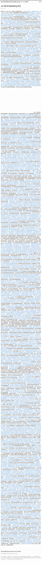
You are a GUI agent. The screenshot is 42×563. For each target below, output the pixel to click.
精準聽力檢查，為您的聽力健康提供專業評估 (19, 140)
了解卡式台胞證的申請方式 (7, 182)
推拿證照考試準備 (23, 251)
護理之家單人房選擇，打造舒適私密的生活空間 (11, 145)
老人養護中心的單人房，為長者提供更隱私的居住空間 (26, 126)
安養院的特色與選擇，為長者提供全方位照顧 (23, 211)
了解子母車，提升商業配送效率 (32, 477)
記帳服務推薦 (32, 215)
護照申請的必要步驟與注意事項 (24, 64)
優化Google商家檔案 (32, 381)
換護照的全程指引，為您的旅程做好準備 (24, 409)
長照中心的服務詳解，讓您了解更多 (31, 39)
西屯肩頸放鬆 (13, 80)
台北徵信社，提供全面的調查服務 (19, 67)
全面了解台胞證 (16, 36)
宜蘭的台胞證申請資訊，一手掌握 (11, 15)
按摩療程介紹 (13, 364)
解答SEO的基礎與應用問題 (20, 137)
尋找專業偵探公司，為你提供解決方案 (30, 247)
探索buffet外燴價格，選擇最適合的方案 (15, 380)
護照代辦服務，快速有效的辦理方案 (10, 202)
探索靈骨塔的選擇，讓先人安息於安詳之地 (29, 20)
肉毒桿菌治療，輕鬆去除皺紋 (22, 291)
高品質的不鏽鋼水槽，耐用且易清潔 (13, 312)
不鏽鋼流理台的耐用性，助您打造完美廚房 (14, 51)
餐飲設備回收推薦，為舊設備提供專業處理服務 (26, 442)
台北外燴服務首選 (35, 529)
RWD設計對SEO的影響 (32, 186)
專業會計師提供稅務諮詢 (7, 274)
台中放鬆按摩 (9, 466)
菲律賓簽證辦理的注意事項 (26, 478)
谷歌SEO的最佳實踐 (16, 68)
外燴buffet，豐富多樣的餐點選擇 (7, 264)
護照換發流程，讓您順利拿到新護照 (15, 430)
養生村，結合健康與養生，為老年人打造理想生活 (19, 470)
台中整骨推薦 (29, 251)
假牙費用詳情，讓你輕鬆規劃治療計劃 (20, 183)
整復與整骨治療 (17, 405)
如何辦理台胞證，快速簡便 (35, 164)
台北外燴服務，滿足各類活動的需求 (16, 174)
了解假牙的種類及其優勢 (24, 215)
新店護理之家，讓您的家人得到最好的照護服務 (10, 491)
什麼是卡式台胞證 (15, 473)
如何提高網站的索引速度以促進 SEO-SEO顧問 (14, 2)
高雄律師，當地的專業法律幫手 (18, 29)
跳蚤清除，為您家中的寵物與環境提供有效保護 (23, 416)
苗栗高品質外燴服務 (11, 14)
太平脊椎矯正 (14, 339)
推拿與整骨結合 (18, 219)
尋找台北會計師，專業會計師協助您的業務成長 (10, 461)
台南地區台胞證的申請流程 (8, 405)
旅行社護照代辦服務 (26, 349)
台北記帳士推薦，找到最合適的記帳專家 (27, 270)
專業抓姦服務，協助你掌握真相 (24, 352)
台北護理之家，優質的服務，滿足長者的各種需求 (24, 397)
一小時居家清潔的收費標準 (19, 280)
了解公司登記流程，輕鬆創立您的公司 (12, 282)
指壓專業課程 (24, 219)
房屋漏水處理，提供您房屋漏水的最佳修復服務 (17, 276)
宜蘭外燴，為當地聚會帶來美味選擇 (18, 231)
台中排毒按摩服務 (17, 20)
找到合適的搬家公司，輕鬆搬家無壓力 (15, 283)
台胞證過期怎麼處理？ (15, 215)
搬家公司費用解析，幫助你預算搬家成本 (22, 287)
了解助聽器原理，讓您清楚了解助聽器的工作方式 (22, 182)
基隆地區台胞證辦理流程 (36, 302)
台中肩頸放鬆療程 (14, 352)
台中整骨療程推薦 (34, 44)
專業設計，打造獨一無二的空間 (21, 168)
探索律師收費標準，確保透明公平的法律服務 (20, 197)
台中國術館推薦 (24, 318)
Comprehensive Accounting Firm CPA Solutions (31, 336)
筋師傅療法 (17, 432)
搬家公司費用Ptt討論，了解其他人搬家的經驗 (17, 48)
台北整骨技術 (26, 229)
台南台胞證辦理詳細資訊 (21, 59)
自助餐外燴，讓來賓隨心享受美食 (22, 120)
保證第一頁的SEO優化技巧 (19, 316)
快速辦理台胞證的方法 (23, 130)
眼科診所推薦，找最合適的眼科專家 (26, 473)
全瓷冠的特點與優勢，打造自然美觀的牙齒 (20, 466)
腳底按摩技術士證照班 (8, 535)
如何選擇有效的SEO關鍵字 (11, 84)
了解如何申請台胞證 (24, 311)
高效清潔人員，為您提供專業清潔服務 (19, 138)
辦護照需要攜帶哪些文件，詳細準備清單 (14, 479)
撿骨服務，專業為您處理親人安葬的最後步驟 (24, 116)
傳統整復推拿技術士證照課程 (9, 136)
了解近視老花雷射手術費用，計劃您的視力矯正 (31, 509)
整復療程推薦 (29, 65)
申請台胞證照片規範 (26, 198)
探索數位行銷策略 (5, 134)
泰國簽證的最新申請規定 (19, 344)
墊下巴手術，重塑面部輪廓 (20, 136)
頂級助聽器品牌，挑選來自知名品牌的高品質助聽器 (18, 401)
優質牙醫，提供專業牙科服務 (22, 85)
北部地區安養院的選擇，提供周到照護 (30, 359)
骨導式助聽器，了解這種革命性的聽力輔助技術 (14, 266)
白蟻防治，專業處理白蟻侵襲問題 (11, 327)
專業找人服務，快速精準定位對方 (12, 510)
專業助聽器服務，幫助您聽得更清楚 (21, 83)
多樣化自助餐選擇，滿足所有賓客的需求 (11, 251)
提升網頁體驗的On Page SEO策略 (11, 295)
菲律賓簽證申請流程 (13, 368)
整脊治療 (31, 209)
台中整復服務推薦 (15, 537)
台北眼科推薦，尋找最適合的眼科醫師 (33, 16)
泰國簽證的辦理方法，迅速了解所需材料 (24, 314)
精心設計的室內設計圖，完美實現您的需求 (10, 379)
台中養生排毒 (32, 429)
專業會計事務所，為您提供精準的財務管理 (12, 294)
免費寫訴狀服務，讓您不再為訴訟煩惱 (12, 24)
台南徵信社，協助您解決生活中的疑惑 (25, 203)
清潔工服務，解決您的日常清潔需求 (13, 121)
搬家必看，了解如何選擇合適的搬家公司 (25, 534)
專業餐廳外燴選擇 (30, 114)
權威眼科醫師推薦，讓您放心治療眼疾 (27, 243)
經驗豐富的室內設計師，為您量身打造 (26, 465)
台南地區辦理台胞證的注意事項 (21, 233)
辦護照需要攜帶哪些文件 (21, 53)
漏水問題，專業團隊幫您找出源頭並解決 (18, 389)
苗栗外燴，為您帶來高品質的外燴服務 (23, 44)
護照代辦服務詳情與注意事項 (7, 65)
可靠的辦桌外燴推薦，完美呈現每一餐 (31, 295)
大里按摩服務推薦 (10, 191)
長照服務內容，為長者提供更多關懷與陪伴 (24, 315)
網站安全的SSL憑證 (22, 333)
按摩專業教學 (10, 36)
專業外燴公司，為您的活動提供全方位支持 (27, 418)
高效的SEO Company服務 (19, 39)
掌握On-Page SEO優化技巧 (26, 472)
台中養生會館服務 (27, 515)
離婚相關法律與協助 (30, 525)
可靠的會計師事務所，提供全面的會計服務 (31, 440)
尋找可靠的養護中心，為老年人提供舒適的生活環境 (18, 227)
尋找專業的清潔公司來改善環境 (35, 125)
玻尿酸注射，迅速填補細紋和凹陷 (25, 379)
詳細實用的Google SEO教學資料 (25, 510)
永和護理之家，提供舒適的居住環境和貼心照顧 (10, 542)
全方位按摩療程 (29, 48)
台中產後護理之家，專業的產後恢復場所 (29, 497)
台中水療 (11, 367)
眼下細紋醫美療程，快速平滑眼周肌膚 (32, 231)
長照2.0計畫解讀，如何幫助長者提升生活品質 (28, 499)
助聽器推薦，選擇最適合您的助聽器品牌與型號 (30, 234)
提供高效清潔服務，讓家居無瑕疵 (18, 189)
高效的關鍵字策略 (26, 142)
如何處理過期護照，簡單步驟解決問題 (31, 373)
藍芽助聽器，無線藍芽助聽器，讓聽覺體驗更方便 (29, 154)
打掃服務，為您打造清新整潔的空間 (12, 169)
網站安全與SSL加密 (29, 53)
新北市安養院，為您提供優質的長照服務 (32, 513)
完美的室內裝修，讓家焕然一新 (16, 141)
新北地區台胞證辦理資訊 (23, 47)
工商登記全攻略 (24, 145)
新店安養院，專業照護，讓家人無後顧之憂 (10, 384)
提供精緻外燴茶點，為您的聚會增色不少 (10, 343)
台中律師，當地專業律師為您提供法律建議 (19, 260)
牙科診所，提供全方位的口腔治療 (12, 399)
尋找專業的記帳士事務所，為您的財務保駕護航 (19, 125)
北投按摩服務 (9, 424)
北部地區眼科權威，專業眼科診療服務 (12, 413)
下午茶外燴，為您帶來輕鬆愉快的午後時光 (11, 25)
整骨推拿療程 (31, 33)
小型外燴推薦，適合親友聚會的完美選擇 (20, 160)
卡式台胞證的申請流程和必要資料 (26, 292)
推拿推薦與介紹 (7, 125)
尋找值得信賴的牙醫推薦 (30, 153)
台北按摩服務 (10, 63)
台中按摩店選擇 (11, 397)
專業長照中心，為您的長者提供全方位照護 (30, 430)
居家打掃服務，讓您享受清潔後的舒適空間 (13, 149)
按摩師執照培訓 (28, 420)
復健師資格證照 (25, 275)
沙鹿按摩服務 (16, 418)
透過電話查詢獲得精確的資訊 (11, 442)
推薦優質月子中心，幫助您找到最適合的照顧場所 (27, 52)
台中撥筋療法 (25, 201)
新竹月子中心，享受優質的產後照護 (27, 446)
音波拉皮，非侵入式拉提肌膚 (10, 440)
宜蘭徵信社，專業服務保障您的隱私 (34, 145)
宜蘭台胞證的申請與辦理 (32, 249)
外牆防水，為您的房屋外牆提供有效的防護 (32, 526)
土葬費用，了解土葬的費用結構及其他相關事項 (24, 337)
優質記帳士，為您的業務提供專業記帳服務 (28, 169)
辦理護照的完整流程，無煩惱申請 (29, 283)
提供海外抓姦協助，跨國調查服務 (10, 534)
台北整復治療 (23, 121)
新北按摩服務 (31, 385)
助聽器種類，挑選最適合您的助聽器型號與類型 (19, 385)
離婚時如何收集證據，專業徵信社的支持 (31, 538)
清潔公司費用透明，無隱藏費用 (11, 156)
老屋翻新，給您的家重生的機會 (27, 299)
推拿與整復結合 (25, 457)
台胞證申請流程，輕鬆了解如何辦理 (21, 441)
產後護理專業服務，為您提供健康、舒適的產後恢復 (20, 157)
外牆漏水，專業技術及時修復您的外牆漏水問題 (15, 161)
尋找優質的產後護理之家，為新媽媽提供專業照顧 (26, 84)
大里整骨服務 (37, 148)
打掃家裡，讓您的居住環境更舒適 (19, 424)
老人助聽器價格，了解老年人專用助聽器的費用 (29, 36)
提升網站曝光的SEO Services (34, 227)
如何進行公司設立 (5, 79)
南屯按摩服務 (35, 65)
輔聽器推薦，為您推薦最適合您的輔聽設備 (29, 312)
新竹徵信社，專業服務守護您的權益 (9, 357)
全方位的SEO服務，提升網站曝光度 (11, 221)
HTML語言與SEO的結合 (21, 539)
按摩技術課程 (16, 412)
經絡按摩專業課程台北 (21, 477)
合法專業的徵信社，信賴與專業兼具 (16, 124)
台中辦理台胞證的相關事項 (24, 40)
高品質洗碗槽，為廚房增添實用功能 (11, 118)
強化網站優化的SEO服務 (31, 166)
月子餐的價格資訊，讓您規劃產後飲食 (28, 206)
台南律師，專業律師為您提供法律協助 (32, 489)
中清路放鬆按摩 (15, 218)
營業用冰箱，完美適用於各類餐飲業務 (32, 464)
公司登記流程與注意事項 (28, 375)
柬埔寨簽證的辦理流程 (32, 422)
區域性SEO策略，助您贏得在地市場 (32, 304)
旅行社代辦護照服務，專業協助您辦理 (27, 399)
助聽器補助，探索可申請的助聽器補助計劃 (14, 426)
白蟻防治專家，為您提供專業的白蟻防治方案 (14, 514)
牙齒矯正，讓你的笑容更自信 (15, 509)
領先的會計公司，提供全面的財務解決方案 (21, 503)
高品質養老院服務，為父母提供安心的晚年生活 (15, 61)
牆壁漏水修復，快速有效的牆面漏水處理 (24, 246)
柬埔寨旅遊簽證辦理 (11, 408)
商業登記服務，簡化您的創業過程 (22, 449)
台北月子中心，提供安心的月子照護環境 (17, 456)
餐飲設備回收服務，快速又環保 (7, 412)
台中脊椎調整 (16, 40)
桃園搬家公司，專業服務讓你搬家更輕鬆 (27, 187)
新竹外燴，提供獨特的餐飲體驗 (30, 37)
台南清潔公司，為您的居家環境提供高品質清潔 (12, 299)
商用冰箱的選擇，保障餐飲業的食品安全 (25, 185)
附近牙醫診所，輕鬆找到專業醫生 (29, 174)
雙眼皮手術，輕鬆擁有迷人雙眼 (11, 47)
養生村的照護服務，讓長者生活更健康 (26, 165)
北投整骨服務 (15, 361)
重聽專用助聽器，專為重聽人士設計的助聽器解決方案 (11, 349)
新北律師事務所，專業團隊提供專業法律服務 (27, 81)
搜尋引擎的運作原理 (31, 333)
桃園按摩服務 (35, 182)
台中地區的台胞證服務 (35, 80)
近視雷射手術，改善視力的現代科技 (33, 180)
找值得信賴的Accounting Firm (18, 391)
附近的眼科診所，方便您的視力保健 (8, 337)
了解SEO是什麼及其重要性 (28, 205)
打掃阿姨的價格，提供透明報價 (29, 56)
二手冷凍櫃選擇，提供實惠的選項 (16, 217)
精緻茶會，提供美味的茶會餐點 (32, 59)
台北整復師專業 (31, 140)
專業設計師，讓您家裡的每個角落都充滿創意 (32, 482)
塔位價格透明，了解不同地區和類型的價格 (24, 364)
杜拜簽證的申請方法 (33, 360)
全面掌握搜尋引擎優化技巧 (9, 75)
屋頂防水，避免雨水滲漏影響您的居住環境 (32, 214)
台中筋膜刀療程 (21, 343)
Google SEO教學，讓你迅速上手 (20, 166)
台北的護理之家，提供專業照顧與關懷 (26, 461)
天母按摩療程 (9, 253)
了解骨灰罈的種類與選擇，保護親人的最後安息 (13, 198)
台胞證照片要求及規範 (22, 114)
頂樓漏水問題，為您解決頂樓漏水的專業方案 (24, 483)
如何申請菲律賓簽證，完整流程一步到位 (30, 255)
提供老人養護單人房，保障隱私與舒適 (18, 341)
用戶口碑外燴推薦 (33, 69)
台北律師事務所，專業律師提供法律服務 (21, 335)
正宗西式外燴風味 (30, 253)
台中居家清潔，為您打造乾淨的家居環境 (13, 31)
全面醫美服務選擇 (28, 280)
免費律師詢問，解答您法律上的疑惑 (34, 541)
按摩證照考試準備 (18, 195)
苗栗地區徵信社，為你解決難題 (22, 258)
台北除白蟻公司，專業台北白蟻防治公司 (32, 29)
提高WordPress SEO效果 (11, 126)
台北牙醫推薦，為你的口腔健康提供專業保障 (17, 365)
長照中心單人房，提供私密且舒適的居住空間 (11, 311)
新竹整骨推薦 (17, 318)
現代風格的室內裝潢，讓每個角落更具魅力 (29, 31)
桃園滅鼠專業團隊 (19, 440)
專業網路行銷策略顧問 (18, 271)
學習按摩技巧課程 (35, 306)
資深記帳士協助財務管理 (23, 519)
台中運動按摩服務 (13, 539)
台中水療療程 (10, 16)
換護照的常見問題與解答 (24, 76)
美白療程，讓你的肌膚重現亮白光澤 (24, 193)
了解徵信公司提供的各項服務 (30, 522)
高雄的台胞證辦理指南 (26, 141)
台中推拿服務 (11, 356)
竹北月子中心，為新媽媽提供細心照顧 (32, 245)
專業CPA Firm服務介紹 (28, 266)
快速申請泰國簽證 (4, 48)
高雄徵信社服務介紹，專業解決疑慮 (30, 11)
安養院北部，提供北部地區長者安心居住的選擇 (16, 153)
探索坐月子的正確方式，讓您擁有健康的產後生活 (28, 218)
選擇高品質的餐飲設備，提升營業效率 (12, 187)
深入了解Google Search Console (24, 361)
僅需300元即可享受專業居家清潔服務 (25, 43)
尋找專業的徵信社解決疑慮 (33, 202)
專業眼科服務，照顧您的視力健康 (25, 377)
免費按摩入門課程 (32, 466)
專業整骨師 (32, 198)
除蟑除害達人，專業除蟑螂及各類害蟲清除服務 (22, 181)
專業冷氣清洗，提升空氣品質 (11, 381)
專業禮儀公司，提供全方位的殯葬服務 (15, 205)
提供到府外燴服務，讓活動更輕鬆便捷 (8, 116)
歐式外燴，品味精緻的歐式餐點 (8, 39)
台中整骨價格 (13, 262)
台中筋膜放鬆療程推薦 (12, 506)
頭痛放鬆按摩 (17, 523)
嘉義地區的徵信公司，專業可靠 (26, 413)
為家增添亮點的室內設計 (15, 234)
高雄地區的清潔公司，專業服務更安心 (33, 410)
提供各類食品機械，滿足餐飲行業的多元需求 (24, 262)
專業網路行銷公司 (37, 114)
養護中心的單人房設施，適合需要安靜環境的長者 (24, 75)
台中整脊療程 (35, 176)
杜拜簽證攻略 (13, 267)
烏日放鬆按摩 (7, 178)
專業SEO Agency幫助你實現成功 (28, 149)
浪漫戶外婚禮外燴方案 (32, 260)
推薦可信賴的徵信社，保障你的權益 (31, 331)
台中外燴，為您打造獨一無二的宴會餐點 (23, 521)
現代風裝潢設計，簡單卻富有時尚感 (16, 79)
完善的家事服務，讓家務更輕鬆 (32, 136)
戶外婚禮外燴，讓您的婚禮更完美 (20, 65)
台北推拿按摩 (23, 294)
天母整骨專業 (31, 83)
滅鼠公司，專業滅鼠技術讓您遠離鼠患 (32, 450)
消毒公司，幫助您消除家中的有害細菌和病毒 (31, 279)
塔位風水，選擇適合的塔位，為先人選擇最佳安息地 (15, 420)
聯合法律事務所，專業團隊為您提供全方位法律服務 (28, 118)
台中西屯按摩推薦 (20, 373)
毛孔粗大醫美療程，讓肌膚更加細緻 (18, 304)
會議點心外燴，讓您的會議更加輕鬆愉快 (11, 333)
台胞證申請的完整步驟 (9, 268)
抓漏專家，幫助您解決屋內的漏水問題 (28, 531)
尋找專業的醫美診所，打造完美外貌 (32, 428)
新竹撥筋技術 (3, 126)
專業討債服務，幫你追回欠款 (19, 403)
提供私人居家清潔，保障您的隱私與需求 (31, 426)
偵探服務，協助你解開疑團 (24, 474)
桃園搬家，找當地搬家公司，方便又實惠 (17, 245)
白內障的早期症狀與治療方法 (29, 226)
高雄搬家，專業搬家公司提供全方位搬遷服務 (31, 57)
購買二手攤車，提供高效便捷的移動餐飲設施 (10, 522)
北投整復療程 (19, 57)
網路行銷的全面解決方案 (14, 417)
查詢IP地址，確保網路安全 (30, 61)
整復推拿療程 (32, 142)
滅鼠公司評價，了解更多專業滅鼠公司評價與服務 (20, 49)
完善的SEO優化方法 (10, 211)
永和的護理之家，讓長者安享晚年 (11, 486)
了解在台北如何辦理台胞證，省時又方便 (28, 172)
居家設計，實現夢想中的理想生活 (25, 412)
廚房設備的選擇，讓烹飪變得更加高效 (17, 428)
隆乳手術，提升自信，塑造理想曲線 (12, 353)
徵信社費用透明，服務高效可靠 (28, 274)
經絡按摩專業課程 (25, 404)
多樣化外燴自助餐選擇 (6, 73)
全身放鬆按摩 (6, 158)
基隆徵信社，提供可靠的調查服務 (12, 32)
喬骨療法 (4, 253)
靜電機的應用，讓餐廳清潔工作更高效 (8, 483)
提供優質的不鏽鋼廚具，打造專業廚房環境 (31, 223)
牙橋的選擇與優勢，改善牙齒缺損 (29, 51)
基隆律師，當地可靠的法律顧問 (15, 505)
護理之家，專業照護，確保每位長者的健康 (19, 250)
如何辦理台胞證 (37, 53)
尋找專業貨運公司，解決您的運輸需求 (25, 15)
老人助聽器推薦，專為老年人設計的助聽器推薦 (23, 501)
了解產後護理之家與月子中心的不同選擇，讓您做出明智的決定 (24, 256)
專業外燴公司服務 (20, 229)
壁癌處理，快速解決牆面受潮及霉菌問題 (29, 351)
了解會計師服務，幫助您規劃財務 (34, 47)
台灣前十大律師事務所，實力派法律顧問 (25, 396)
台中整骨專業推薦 (37, 185)
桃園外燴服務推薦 (13, 328)
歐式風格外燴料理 (22, 284)
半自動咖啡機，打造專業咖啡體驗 (26, 230)
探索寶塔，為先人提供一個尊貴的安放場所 (25, 156)
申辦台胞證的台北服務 (22, 158)
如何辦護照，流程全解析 (5, 215)
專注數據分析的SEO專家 (5, 341)
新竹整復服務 (22, 25)
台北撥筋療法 (36, 337)
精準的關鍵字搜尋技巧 (9, 351)
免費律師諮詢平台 (17, 164)
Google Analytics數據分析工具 (32, 389)
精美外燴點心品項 (17, 478)
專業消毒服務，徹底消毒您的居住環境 (12, 472)
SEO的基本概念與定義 (13, 158)
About (40, 1)
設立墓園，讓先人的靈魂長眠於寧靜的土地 (27, 32)
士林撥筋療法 (22, 522)
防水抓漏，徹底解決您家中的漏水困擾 (12, 23)
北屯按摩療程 (29, 286)
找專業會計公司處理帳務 (14, 474)
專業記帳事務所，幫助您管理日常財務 (31, 357)
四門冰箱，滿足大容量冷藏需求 (30, 343)
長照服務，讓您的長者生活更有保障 (23, 80)
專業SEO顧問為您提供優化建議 (17, 223)
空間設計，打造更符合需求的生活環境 (10, 114)
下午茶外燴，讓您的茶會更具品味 (16, 518)
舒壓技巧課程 (19, 202)
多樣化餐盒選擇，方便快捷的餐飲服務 (20, 487)
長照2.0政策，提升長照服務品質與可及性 (28, 278)
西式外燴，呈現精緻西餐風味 (9, 458)
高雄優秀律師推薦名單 (13, 134)
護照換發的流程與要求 (17, 404)
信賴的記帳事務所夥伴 (19, 494)
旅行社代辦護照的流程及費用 (11, 229)
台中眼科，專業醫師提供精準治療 (17, 306)
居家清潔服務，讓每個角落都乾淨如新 (22, 14)
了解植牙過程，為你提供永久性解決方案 (11, 433)
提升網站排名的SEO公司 (24, 23)
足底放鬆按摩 (33, 287)
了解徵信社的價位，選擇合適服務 (19, 525)
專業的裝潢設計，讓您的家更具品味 (16, 201)
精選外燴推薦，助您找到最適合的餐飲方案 (11, 76)
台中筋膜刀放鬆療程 (8, 256)
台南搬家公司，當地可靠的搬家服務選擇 (31, 217)
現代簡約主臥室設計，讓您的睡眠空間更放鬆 (20, 360)
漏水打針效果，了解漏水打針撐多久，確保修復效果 (22, 376)
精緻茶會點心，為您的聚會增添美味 (20, 535)
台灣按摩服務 (25, 202)
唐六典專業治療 (36, 43)
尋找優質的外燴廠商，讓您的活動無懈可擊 (27, 319)
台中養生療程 (17, 446)
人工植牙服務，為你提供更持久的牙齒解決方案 (10, 165)
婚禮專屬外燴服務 (12, 315)
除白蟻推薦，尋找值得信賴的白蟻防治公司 (28, 433)
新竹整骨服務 (15, 367)
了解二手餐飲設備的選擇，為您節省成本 (31, 514)
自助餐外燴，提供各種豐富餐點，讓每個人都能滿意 (30, 162)
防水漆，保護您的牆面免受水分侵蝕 (24, 506)
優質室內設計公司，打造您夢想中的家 (28, 24)
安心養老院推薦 (10, 271)
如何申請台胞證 (36, 209)
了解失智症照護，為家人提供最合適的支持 (30, 195)
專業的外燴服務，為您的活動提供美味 (12, 292)
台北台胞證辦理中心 (12, 449)
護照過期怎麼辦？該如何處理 (30, 316)
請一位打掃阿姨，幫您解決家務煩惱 (22, 408)
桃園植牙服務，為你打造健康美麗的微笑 (33, 490)
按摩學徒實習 (28, 121)
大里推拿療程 (5, 300)
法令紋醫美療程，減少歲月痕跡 (9, 468)
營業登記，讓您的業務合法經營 (33, 35)
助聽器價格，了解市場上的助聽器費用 (21, 356)
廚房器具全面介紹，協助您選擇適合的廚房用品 (12, 531)
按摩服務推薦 (12, 263)
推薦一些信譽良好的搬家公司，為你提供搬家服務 (23, 300)
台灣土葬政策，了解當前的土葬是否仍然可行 (22, 60)
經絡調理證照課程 (35, 286)
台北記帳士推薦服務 (24, 68)
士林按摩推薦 (8, 80)
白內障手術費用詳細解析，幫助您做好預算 (11, 243)
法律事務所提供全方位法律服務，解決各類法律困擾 (15, 410)
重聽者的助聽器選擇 (14, 64)
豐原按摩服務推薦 (6, 140)
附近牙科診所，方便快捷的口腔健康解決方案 (22, 302)
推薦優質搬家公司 (12, 85)
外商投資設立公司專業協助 (26, 543)
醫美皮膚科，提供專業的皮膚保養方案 (15, 247)
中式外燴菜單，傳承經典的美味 (9, 331)
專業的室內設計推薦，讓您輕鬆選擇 (23, 267)
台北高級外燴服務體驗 (21, 150)
